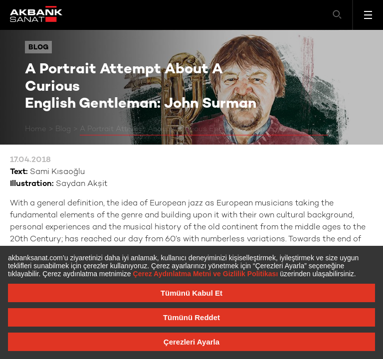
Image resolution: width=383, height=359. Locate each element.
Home (35, 129)
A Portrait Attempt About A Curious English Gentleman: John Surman (204, 129)
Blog (63, 129)
